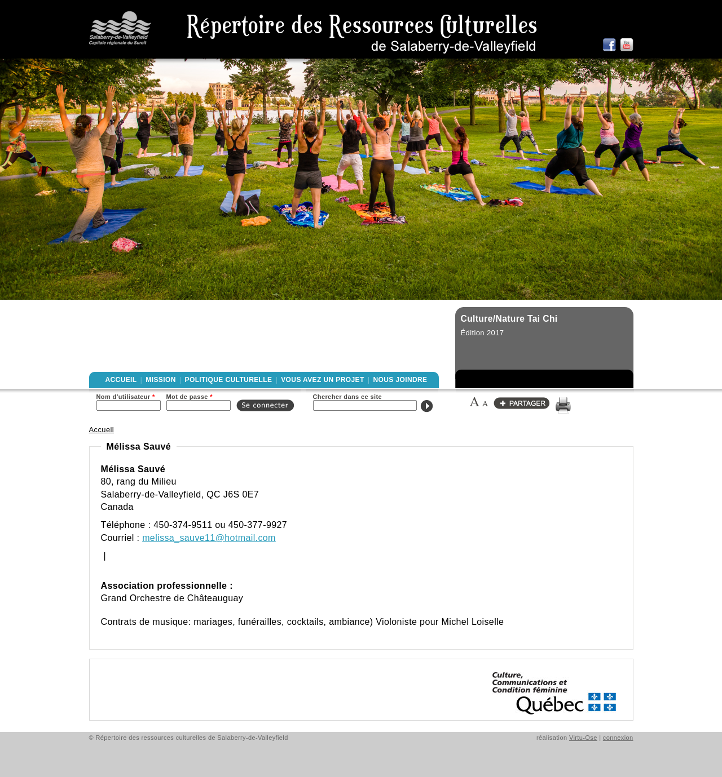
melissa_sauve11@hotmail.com (209, 538)
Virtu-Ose (583, 737)
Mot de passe (189, 396)
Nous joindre (400, 380)
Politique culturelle (228, 380)
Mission (160, 380)
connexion (618, 737)
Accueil (121, 380)
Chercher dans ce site (347, 396)
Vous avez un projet (322, 380)
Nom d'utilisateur (125, 396)
